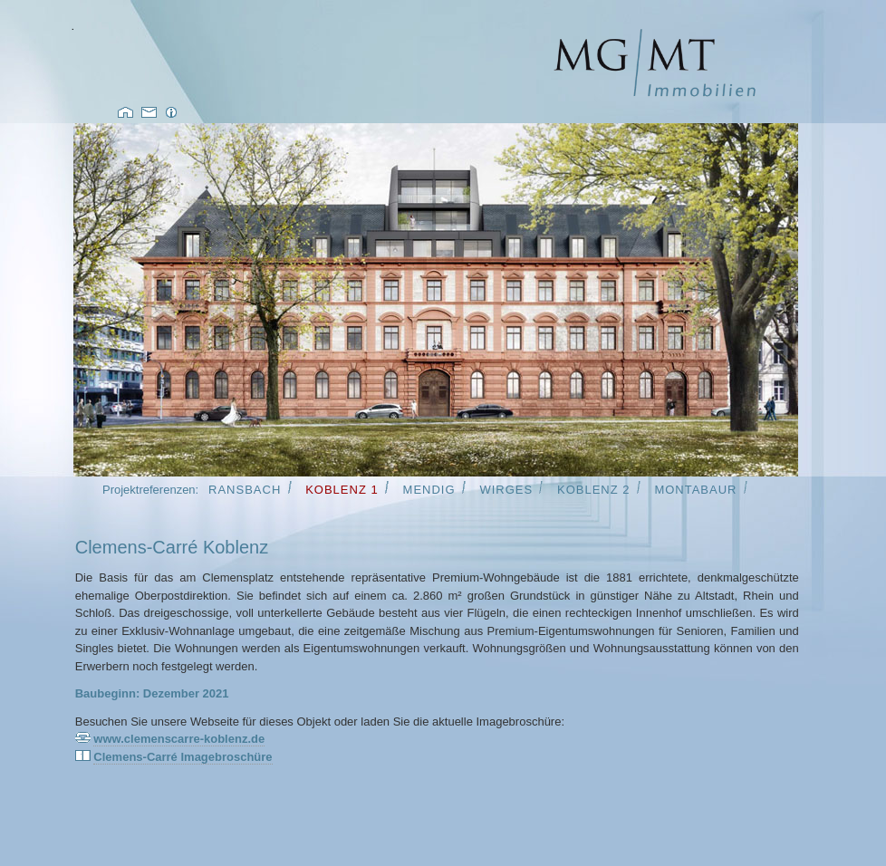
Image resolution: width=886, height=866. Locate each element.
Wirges (506, 489)
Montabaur (695, 489)
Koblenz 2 (594, 489)
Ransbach (244, 489)
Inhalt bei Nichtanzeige (435, 299)
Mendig (429, 489)
